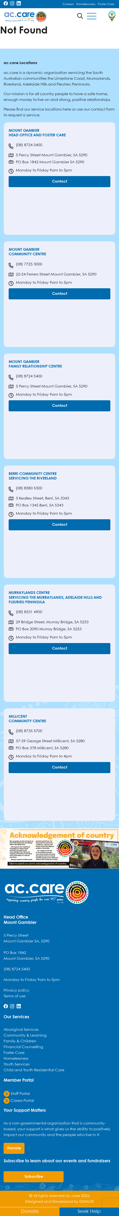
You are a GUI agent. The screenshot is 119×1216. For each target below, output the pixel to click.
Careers (68, 4)
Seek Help (89, 1211)
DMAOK (86, 1201)
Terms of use (14, 996)
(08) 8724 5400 (25, 146)
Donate (30, 1211)
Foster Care (106, 4)
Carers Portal (19, 1101)
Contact (59, 181)
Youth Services (17, 1064)
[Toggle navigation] (91, 16)
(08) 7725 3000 (25, 265)
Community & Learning (25, 1035)
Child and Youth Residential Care (34, 1070)
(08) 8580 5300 (25, 489)
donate (14, 1148)
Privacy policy (16, 990)
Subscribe (33, 1176)
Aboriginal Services (21, 1030)
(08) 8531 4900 (25, 613)
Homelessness (85, 4)
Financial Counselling (23, 1047)
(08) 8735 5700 (25, 732)
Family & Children (20, 1041)
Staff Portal (17, 1094)
